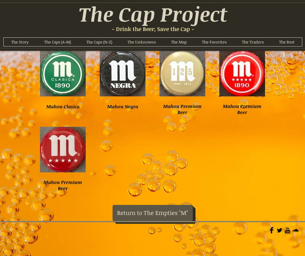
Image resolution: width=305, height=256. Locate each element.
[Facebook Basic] (271, 230)
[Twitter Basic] (279, 230)
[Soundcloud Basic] (295, 230)
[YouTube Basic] (287, 230)
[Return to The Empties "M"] (153, 213)
